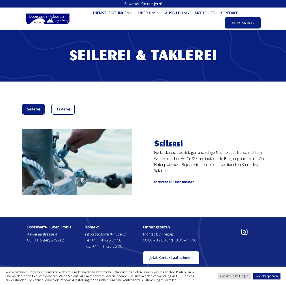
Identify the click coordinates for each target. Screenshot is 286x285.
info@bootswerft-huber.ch (106, 234)
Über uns (148, 13)
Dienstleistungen (112, 13)
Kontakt (229, 13)
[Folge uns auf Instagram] (244, 232)
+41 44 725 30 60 (106, 240)
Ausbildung (177, 13)
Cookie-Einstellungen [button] (234, 276)
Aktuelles (204, 13)
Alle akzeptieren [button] (267, 276)
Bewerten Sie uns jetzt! (143, 3)
